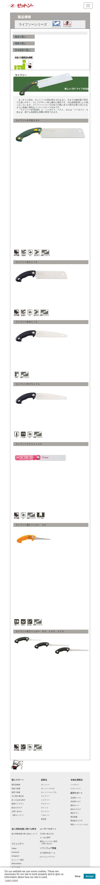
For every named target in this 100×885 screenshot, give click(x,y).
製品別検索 (16, 785)
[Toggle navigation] (88, 6)
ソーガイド (74, 785)
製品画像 (73, 817)
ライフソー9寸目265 (30, 110)
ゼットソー (45, 785)
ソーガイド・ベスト (54, 110)
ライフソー (45, 796)
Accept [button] (89, 876)
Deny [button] (77, 876)
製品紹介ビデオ (76, 821)
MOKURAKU (17, 864)
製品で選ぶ (20, 37)
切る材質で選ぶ (22, 50)
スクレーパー (75, 788)
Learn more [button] (11, 880)
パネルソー (45, 815)
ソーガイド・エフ (82, 110)
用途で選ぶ (20, 43)
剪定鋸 (43, 819)
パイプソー (45, 800)
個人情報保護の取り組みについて (25, 834)
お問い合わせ (17, 811)
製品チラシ (74, 813)
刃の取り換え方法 (47, 834)
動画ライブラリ (18, 804)
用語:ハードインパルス (79, 824)
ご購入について (18, 815)
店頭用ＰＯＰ (75, 801)
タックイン (45, 811)
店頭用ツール (75, 798)
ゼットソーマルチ (48, 788)
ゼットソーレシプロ (49, 792)
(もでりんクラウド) (47, 857)
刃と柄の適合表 (18, 796)
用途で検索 (16, 788)
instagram (15, 856)
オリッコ (44, 808)
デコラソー (45, 804)
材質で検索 (16, 792)
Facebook (15, 852)
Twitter (14, 848)
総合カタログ (17, 808)
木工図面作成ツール (47, 853)
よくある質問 (45, 837)
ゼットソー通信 (18, 860)
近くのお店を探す (18, 800)
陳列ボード (74, 805)
